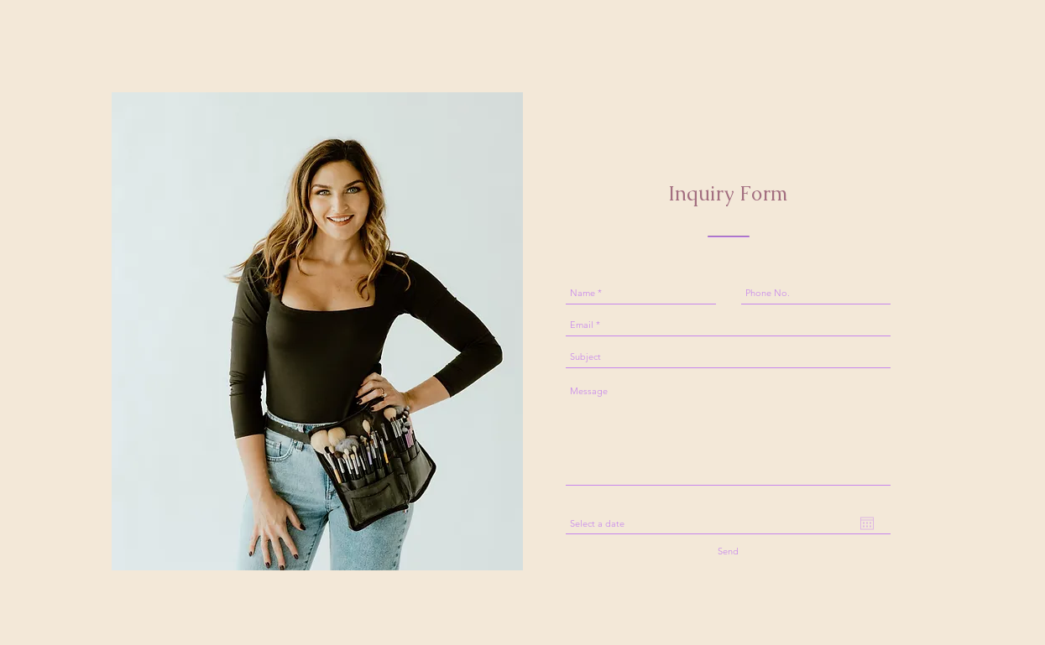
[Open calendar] (867, 523)
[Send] (728, 551)
